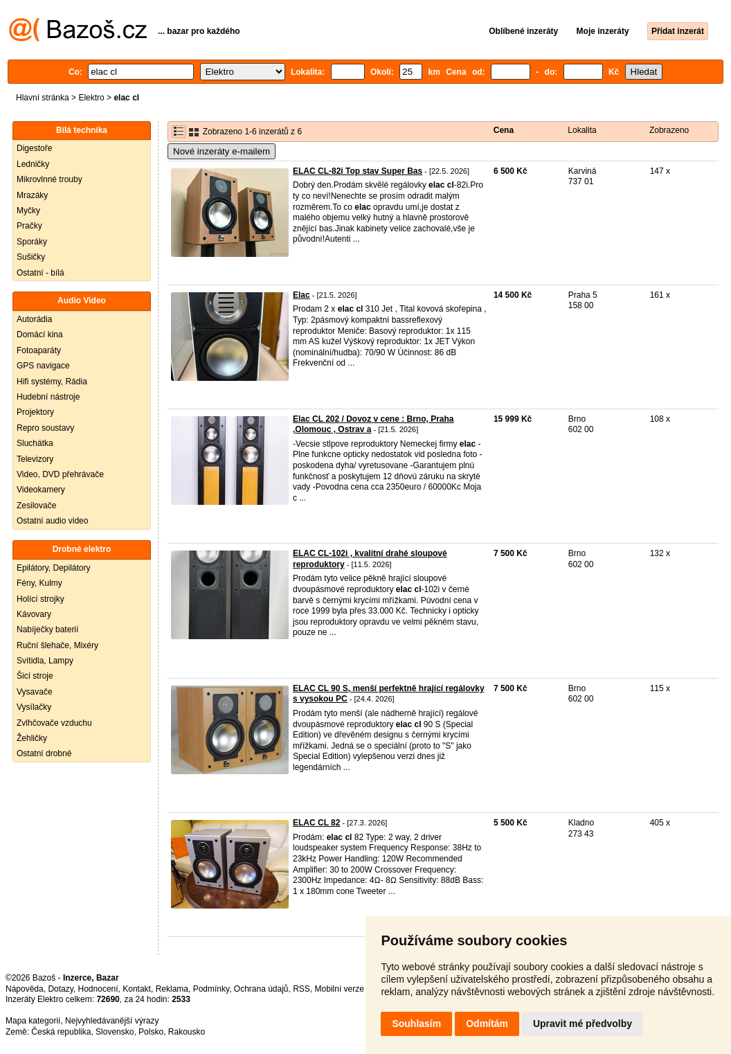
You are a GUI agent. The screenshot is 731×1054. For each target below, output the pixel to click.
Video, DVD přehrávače (60, 474)
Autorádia (34, 319)
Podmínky (211, 989)
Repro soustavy (45, 428)
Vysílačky (34, 707)
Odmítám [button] (487, 1023)
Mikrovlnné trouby (49, 179)
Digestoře (34, 148)
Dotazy (60, 989)
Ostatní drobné (44, 753)
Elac (301, 295)
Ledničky (33, 164)
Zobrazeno (669, 130)
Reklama (172, 989)
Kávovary (34, 614)
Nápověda (25, 989)
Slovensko (115, 1032)
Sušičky (31, 257)
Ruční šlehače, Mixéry (57, 645)
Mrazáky (32, 195)
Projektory (35, 412)
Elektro (91, 97)
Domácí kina (40, 334)
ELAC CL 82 (316, 823)
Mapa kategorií (33, 1021)
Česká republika (61, 1032)
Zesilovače (36, 505)
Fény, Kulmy (39, 583)
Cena (504, 130)
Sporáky (32, 242)
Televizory (35, 459)
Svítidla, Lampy (45, 661)
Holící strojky (40, 599)
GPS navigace (43, 365)
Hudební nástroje (48, 397)
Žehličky (32, 738)
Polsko (150, 1032)
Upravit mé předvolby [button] (582, 1023)
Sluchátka (35, 443)
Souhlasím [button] (416, 1023)
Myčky (28, 210)
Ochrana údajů (261, 989)
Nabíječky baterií (47, 629)
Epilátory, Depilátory (54, 568)
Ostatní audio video (52, 521)
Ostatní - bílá (40, 273)
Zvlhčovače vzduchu (54, 723)
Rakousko (186, 1032)
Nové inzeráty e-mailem (221, 151)
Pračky (29, 226)
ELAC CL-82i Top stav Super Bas (357, 171)
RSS (301, 989)
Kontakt (137, 989)
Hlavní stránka (42, 97)
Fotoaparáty (39, 350)
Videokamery (41, 489)
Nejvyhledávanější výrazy (112, 1021)
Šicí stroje (35, 676)
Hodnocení (98, 989)
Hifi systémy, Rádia (52, 381)
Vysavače (35, 692)
